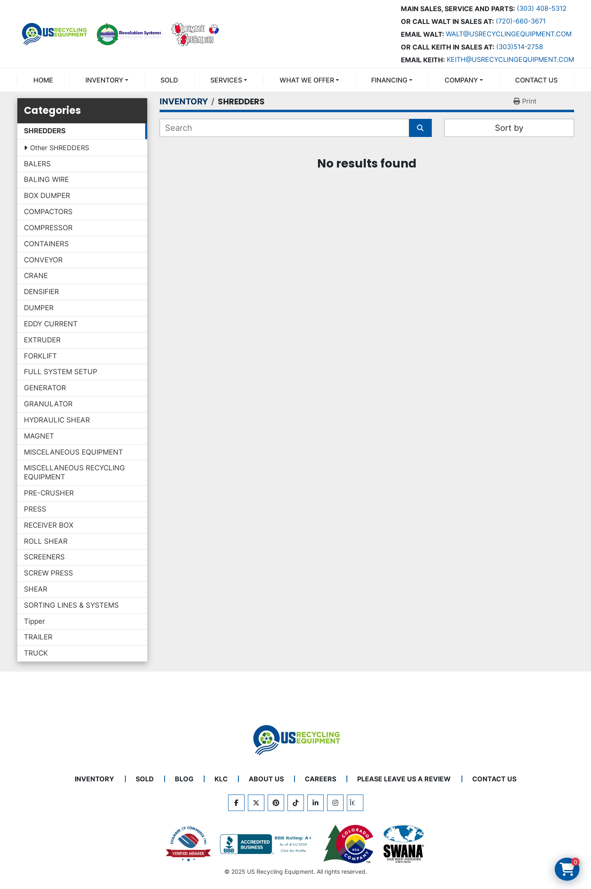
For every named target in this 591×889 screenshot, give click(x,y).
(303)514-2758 (519, 46)
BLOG (184, 779)
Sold (169, 80)
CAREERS (320, 779)
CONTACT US (536, 80)
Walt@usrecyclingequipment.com (509, 34)
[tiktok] (295, 803)
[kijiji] (355, 803)
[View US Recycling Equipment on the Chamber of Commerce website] (188, 844)
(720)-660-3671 (521, 21)
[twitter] (256, 803)
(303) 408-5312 (542, 8)
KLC (221, 779)
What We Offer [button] (307, 80)
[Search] (284, 128)
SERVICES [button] (226, 80)
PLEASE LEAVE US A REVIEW (404, 779)
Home (43, 80)
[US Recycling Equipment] (295, 739)
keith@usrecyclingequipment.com (510, 59)
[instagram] (335, 803)
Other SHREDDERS (59, 148)
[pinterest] (276, 803)
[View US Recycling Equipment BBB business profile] (267, 844)
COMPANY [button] (461, 80)
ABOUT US (266, 779)
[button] (106, 80)
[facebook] (236, 803)
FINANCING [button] (389, 80)
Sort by (509, 128)
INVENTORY (104, 80)
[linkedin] (315, 803)
